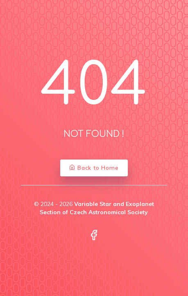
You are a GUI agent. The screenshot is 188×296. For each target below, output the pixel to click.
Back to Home (93, 167)
